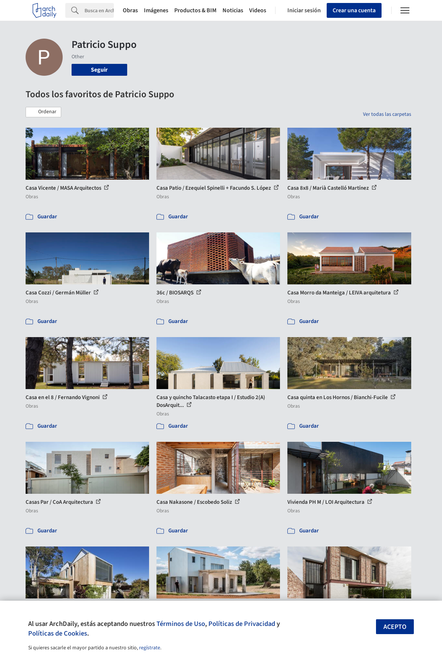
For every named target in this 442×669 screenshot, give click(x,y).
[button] (43, 112)
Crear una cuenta (354, 10)
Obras (130, 10)
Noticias (232, 10)
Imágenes (156, 10)
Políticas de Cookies (57, 633)
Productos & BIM (195, 10)
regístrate (149, 648)
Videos (257, 10)
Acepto (394, 627)
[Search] (99, 10)
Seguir (99, 70)
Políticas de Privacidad (241, 624)
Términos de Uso (180, 624)
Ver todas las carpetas (387, 114)
